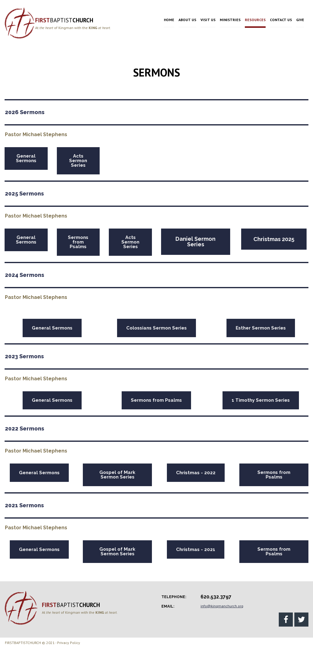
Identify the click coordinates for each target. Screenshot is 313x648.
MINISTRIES (230, 19)
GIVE (300, 19)
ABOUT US (187, 19)
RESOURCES (255, 19)
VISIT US (208, 19)
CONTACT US (281, 19)
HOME (169, 19)
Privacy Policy (68, 642)
